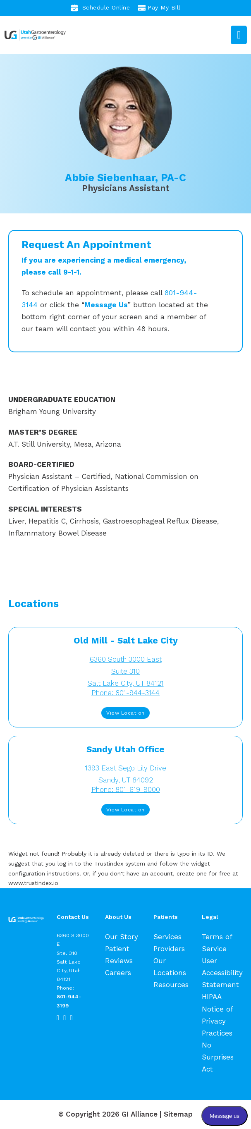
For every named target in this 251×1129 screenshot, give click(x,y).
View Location (125, 713)
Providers (169, 949)
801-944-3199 (69, 1000)
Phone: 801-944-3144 (125, 693)
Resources (171, 985)
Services (167, 937)
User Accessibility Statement (222, 973)
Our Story (121, 937)
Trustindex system (119, 863)
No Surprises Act (218, 1057)
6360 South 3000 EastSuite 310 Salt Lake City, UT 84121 (126, 671)
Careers (118, 973)
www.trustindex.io (33, 883)
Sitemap (178, 1114)
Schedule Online (100, 8)
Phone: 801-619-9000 (125, 789)
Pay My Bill (159, 8)
